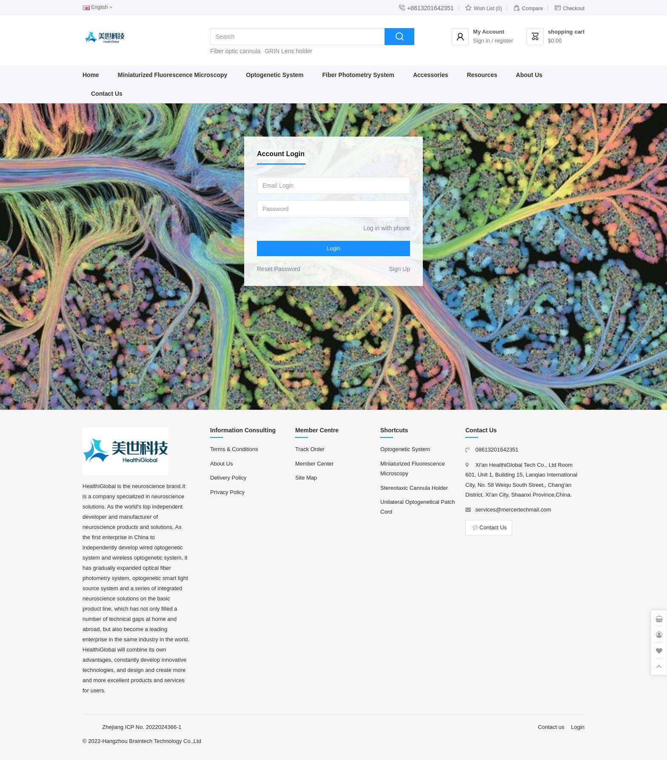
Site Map (306, 477)
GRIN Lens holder (288, 51)
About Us (529, 74)
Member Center (314, 463)
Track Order (310, 449)
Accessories (430, 74)
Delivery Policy (228, 477)
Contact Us (107, 93)
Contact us (551, 727)
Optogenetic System (274, 74)
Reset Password (278, 269)
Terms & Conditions (234, 449)
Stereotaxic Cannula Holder (414, 488)
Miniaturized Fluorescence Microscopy (173, 74)
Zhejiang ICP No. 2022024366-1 (141, 727)
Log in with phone (386, 228)
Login (333, 248)
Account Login (281, 153)
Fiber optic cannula (235, 51)
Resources (482, 74)
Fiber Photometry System (358, 74)
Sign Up (399, 269)
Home (91, 74)
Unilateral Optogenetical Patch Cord (417, 507)
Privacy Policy (227, 492)
